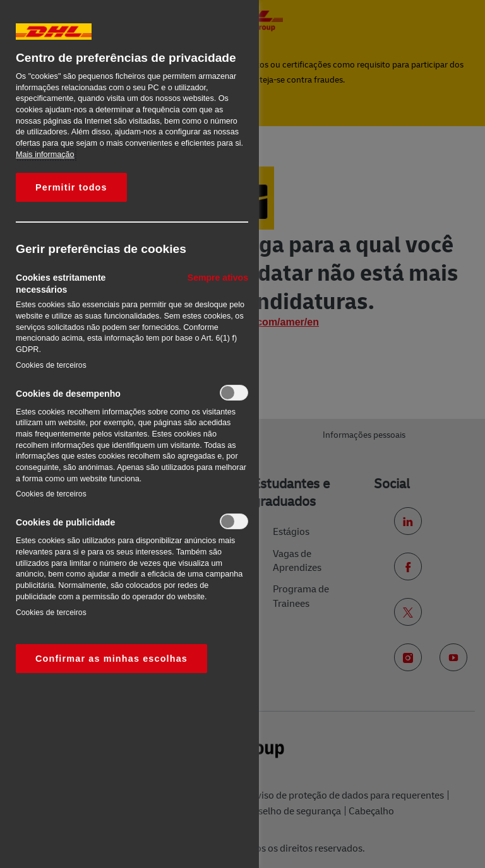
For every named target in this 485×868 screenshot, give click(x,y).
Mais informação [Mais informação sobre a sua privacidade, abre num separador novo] (45, 154)
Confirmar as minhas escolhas (111, 659)
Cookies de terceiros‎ (51, 365)
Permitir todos (71, 187)
